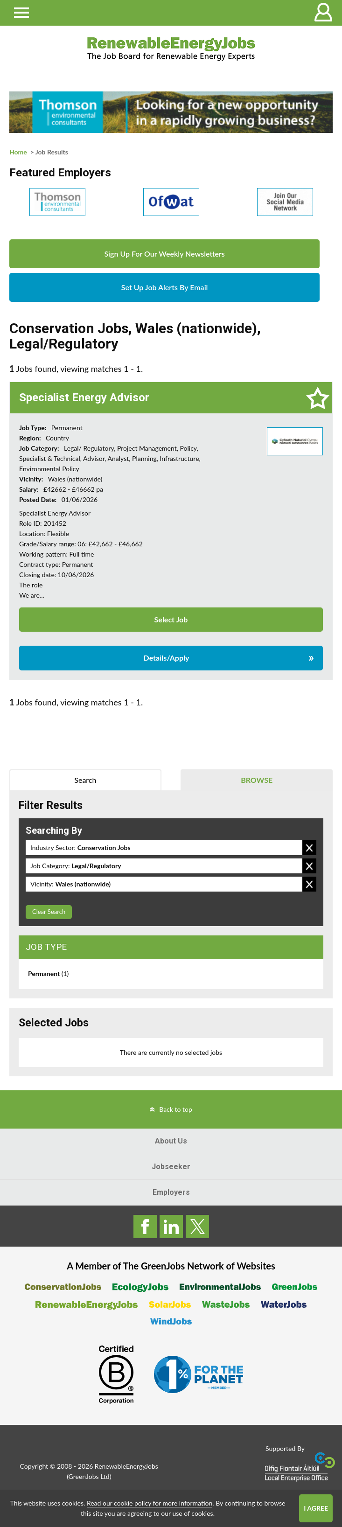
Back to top (175, 1109)
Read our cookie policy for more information (149, 1503)
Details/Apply (166, 657)
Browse (256, 779)
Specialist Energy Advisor (84, 397)
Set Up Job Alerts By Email (164, 287)
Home (18, 152)
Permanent (48, 973)
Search (85, 779)
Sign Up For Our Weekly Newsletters (164, 253)
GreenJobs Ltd (89, 1476)
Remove (309, 847)
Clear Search (48, 911)
